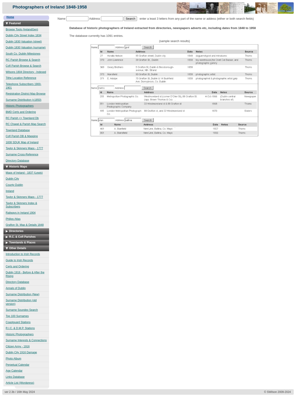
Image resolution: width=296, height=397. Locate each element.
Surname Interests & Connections (26, 340)
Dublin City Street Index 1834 (23, 35)
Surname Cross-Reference (22, 154)
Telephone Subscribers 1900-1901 (23, 86)
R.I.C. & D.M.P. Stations (20, 328)
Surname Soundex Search (22, 310)
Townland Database (18, 130)
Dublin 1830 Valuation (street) (24, 41)
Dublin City (12, 178)
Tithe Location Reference (21, 78)
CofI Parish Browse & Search (23, 65)
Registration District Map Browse (25, 93)
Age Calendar (14, 370)
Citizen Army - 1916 (18, 346)
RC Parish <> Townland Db (22, 118)
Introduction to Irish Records (23, 254)
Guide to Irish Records (19, 260)
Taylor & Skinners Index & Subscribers (21, 205)
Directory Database (17, 160)
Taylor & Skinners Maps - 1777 (24, 148)
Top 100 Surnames (17, 316)
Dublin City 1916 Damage (21, 352)
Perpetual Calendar (17, 364)
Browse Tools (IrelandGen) (22, 29)
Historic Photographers (20, 105)
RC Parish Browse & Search (23, 59)
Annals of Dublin (16, 288)
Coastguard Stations (18, 322)
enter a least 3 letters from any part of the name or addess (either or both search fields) (189, 18)
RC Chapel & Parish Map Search (26, 124)
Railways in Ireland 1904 (21, 212)
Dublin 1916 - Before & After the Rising (25, 274)
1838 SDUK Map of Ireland (22, 142)
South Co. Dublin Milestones (23, 53)
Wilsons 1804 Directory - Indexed (26, 72)
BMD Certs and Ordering (21, 112)
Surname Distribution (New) (22, 294)
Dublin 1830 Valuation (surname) (26, 47)
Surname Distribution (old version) (21, 302)
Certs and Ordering (17, 266)
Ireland (10, 191)
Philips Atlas (13, 219)
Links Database (15, 376)
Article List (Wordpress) (20, 382)
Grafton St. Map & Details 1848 (25, 224)
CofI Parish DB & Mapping (22, 136)
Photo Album (13, 358)
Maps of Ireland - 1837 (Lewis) (24, 172)
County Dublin (14, 185)
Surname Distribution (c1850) (23, 99)
